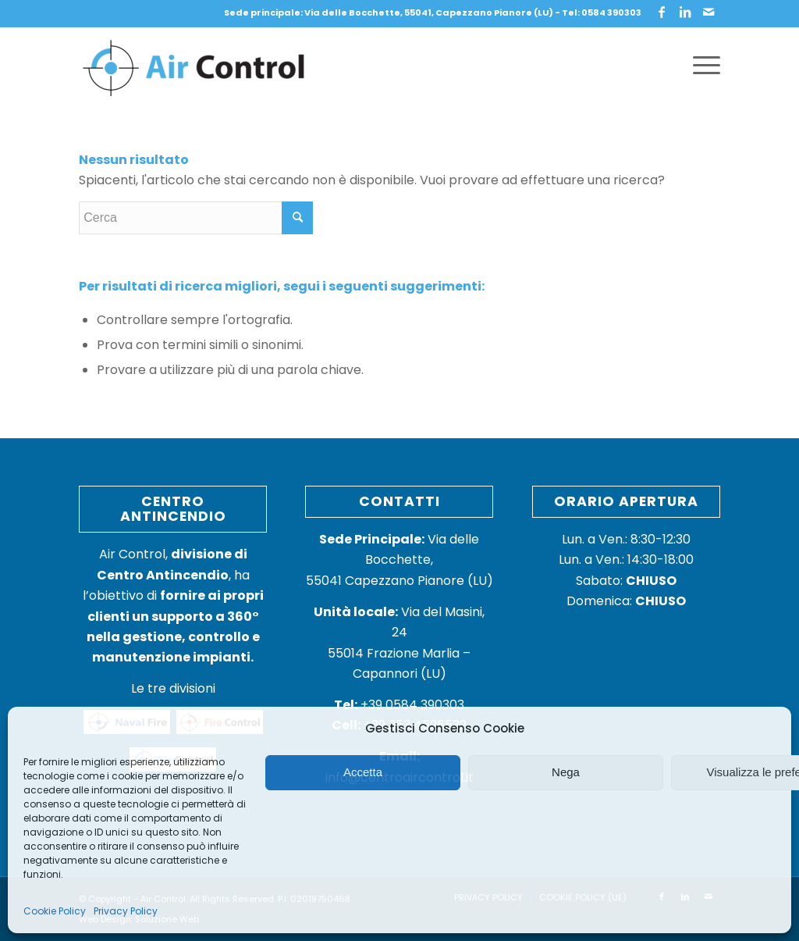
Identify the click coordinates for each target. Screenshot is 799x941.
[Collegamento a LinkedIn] (685, 11)
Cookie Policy (54, 911)
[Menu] (701, 66)
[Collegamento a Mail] (708, 11)
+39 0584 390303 (399, 705)
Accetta (362, 772)
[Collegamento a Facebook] (661, 11)
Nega (566, 772)
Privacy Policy (126, 911)
